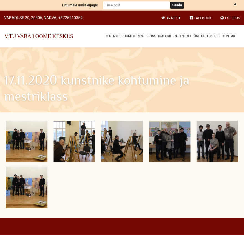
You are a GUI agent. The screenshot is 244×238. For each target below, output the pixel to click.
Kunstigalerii (159, 36)
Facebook (200, 18)
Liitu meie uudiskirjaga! (80, 5)
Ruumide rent (133, 36)
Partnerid (182, 36)
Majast (112, 36)
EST (228, 18)
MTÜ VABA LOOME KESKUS (38, 36)
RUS (236, 18)
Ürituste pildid (207, 36)
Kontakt (229, 36)
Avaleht (173, 18)
